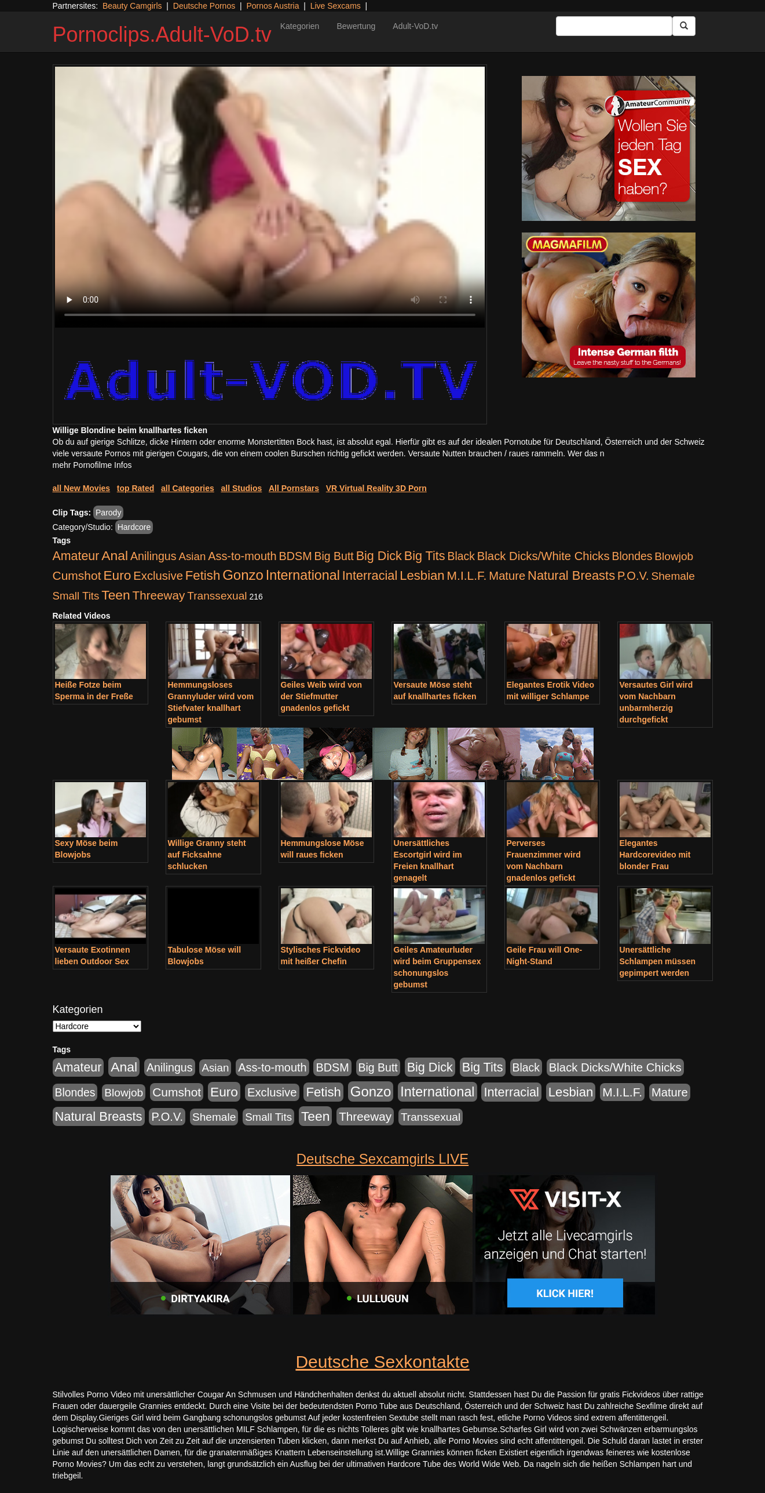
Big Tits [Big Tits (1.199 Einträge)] (424, 555)
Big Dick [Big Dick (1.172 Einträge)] (379, 555)
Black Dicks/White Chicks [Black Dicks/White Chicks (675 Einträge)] (543, 556)
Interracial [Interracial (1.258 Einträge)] (370, 575)
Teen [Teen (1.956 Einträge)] (115, 594)
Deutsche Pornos (204, 5)
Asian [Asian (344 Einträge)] (192, 556)
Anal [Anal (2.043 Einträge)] (114, 555)
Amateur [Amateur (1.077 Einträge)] (76, 556)
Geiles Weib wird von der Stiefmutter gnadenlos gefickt (322, 696)
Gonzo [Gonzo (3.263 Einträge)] (242, 575)
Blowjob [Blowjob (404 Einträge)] (673, 556)
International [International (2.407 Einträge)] (303, 575)
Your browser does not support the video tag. (270, 197)
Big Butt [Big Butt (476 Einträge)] (334, 556)
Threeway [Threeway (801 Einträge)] (159, 595)
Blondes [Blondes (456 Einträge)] (632, 556)
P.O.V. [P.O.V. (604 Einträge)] (633, 575)
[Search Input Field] (614, 26)
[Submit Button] (684, 26)
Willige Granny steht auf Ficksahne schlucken (207, 854)
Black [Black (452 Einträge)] (461, 556)
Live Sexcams (335, 5)
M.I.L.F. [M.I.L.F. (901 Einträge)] (467, 575)
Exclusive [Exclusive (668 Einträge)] (158, 575)
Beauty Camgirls (132, 5)
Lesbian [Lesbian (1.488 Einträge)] (422, 575)
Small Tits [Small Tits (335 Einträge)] (76, 596)
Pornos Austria (272, 5)
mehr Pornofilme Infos (92, 465)
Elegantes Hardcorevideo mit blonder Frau (655, 854)
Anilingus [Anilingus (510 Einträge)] (153, 556)
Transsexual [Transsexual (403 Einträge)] (217, 596)
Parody (108, 512)
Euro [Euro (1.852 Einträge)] (117, 575)
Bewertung (355, 26)
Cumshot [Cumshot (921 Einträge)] (77, 575)
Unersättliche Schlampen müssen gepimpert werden (658, 961)
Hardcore (134, 527)
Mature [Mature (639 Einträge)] (507, 575)
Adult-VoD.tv (415, 26)
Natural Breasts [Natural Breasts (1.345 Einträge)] (571, 575)
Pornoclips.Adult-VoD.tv (162, 34)
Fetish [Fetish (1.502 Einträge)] (202, 575)
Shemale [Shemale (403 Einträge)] (672, 576)
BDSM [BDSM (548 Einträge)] (295, 556)
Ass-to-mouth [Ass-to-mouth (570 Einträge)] (242, 556)
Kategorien (300, 26)
